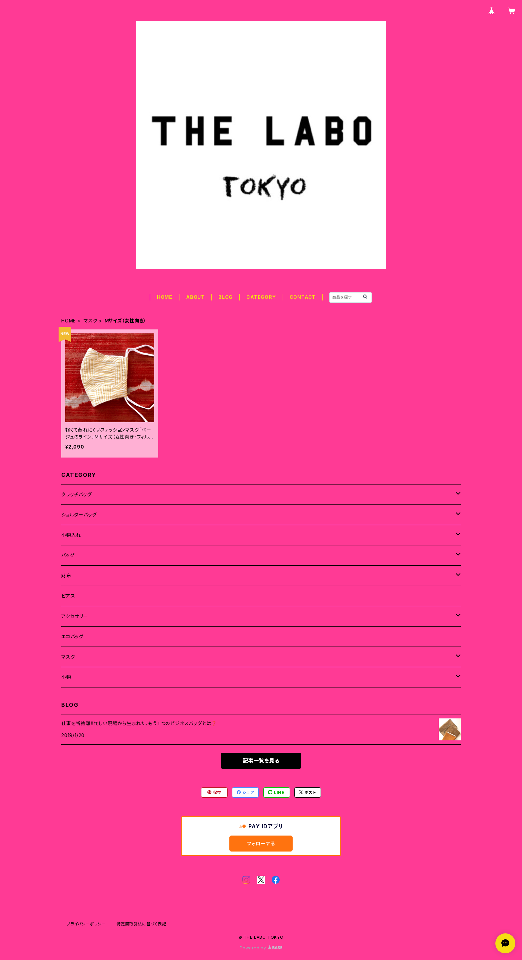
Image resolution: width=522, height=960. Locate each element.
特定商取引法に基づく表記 (141, 923)
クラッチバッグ (76, 494)
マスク (90, 320)
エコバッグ (72, 636)
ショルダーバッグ (79, 514)
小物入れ (71, 535)
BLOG (225, 297)
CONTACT (303, 297)
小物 (66, 677)
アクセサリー (74, 616)
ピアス (68, 596)
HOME (164, 297)
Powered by (261, 947)
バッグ (67, 555)
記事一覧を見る (261, 760)
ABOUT (195, 297)
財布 (66, 575)
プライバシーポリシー (86, 923)
